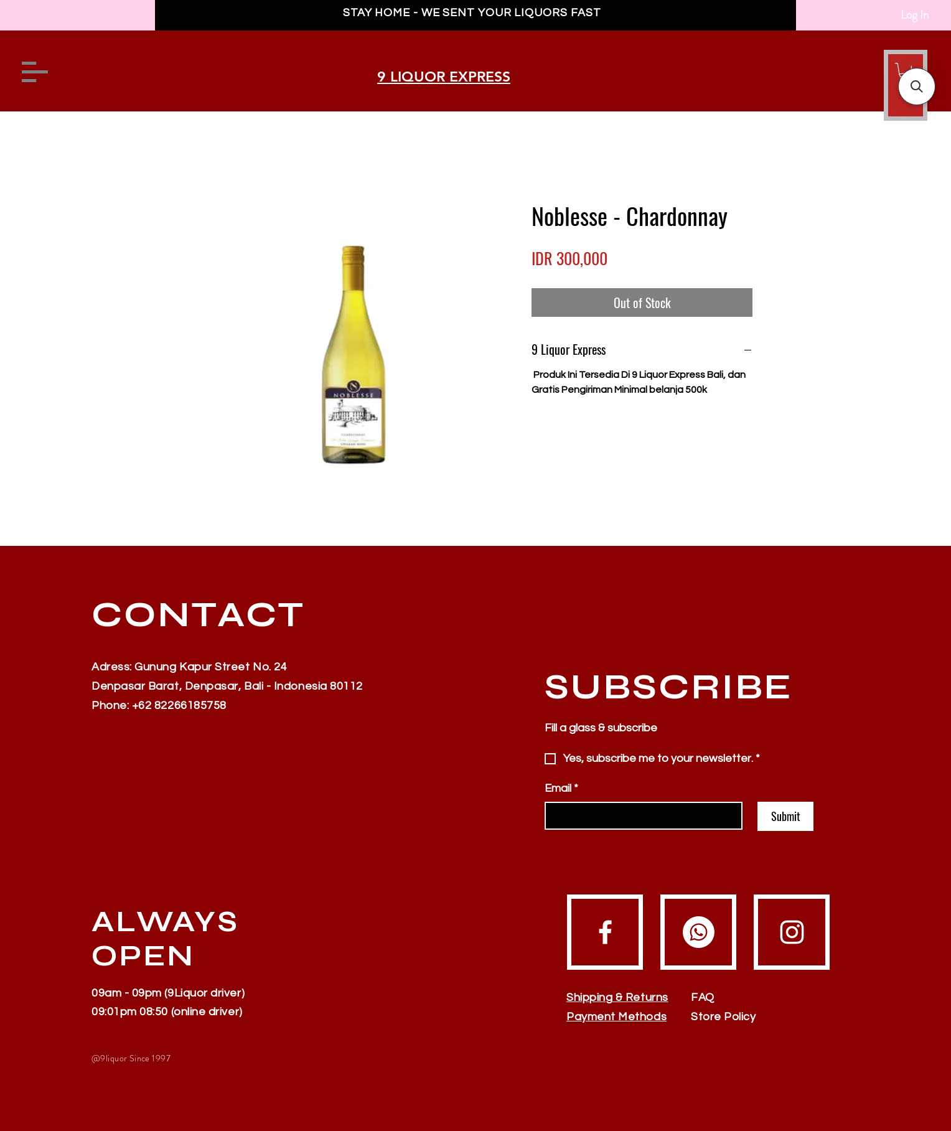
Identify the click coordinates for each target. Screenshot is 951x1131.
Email (561, 788)
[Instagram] (792, 932)
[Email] (640, 815)
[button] (916, 86)
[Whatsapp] (698, 932)
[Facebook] (605, 932)
